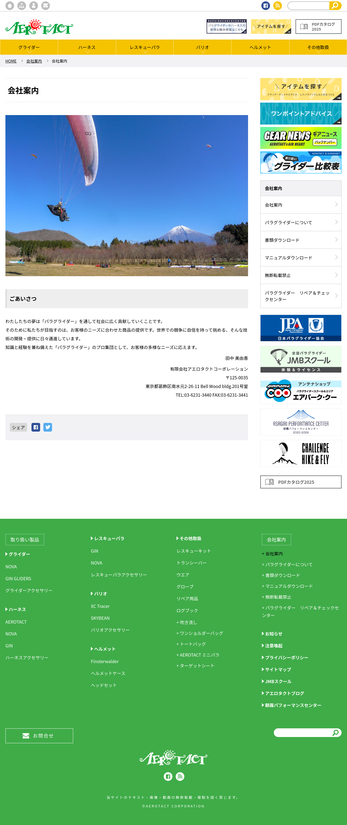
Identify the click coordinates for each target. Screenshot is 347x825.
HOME (11, 61)
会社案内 (34, 61)
